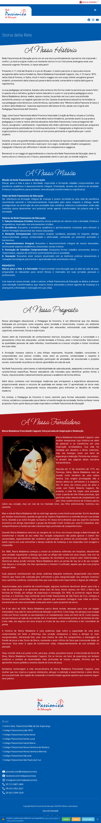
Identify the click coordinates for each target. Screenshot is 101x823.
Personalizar (88, 819)
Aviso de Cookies (51, 818)
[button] (89, 2)
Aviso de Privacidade (50, 811)
